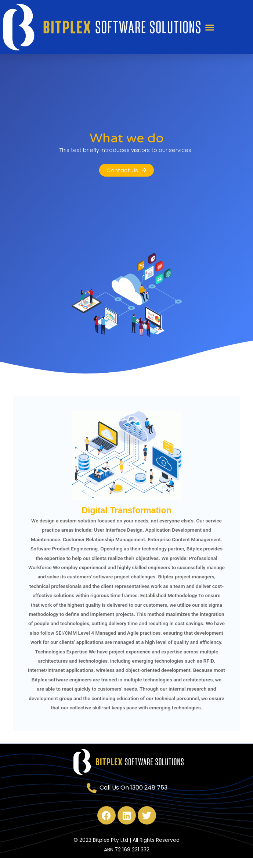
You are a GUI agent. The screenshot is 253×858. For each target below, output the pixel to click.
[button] (209, 27)
